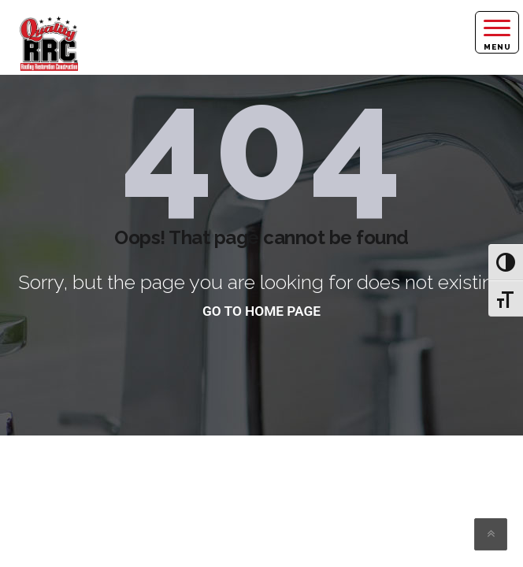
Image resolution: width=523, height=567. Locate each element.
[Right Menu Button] (497, 32)
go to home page (261, 311)
